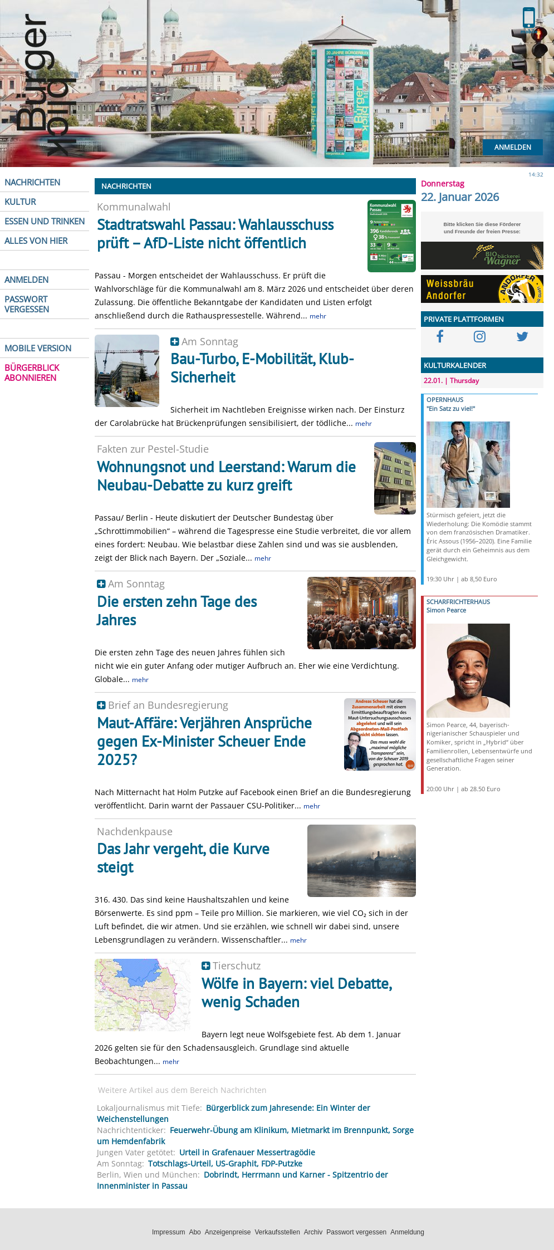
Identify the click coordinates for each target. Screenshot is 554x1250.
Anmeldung (407, 1232)
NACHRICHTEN (32, 182)
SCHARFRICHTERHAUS (458, 601)
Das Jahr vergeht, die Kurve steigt (183, 857)
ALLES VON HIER (35, 240)
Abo (194, 1232)
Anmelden (512, 147)
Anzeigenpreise (228, 1232)
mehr (318, 316)
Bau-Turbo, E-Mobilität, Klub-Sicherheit (262, 367)
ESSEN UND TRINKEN (44, 221)
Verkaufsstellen (277, 1232)
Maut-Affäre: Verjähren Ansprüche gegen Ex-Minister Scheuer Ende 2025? (204, 741)
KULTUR (20, 201)
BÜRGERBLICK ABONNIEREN (31, 372)
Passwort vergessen (356, 1232)
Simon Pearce (446, 610)
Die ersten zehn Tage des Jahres (177, 610)
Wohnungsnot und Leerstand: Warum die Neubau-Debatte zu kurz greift (226, 475)
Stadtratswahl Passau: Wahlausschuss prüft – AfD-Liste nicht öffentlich (215, 233)
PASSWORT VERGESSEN (26, 304)
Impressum (168, 1232)
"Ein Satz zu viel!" (450, 408)
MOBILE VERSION (37, 348)
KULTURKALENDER (455, 365)
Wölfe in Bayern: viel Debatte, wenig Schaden (296, 992)
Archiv (313, 1232)
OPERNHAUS (444, 399)
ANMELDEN (26, 279)
